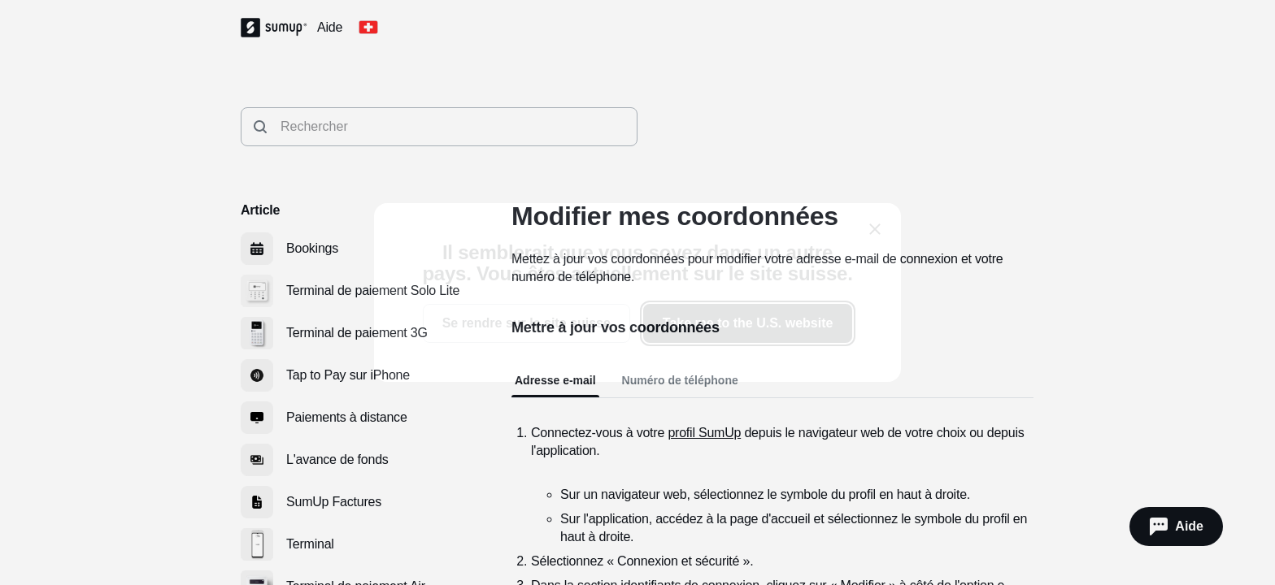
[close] (874, 229)
